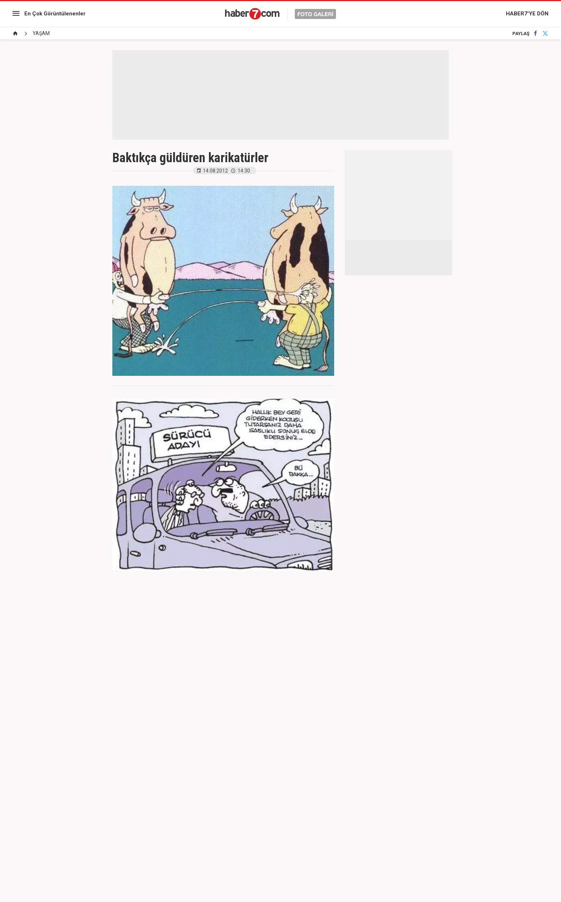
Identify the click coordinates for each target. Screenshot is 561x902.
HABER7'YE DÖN (527, 13)
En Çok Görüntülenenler (55, 13)
